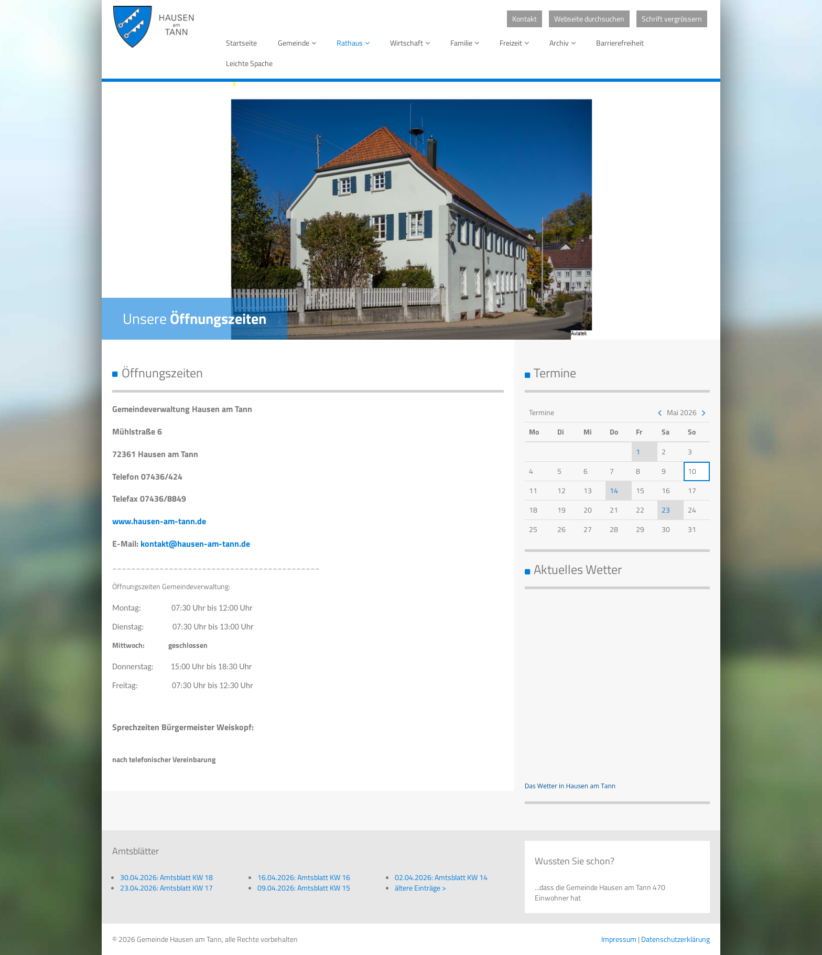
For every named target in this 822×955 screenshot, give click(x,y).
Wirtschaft (412, 42)
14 (614, 490)
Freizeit (516, 42)
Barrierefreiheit (620, 42)
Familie (466, 42)
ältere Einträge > (420, 887)
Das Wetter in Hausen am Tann (570, 786)
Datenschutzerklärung (675, 939)
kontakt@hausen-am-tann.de (195, 543)
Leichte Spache (249, 63)
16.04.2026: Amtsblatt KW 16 (303, 877)
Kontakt (524, 18)
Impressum (618, 939)
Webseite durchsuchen (589, 18)
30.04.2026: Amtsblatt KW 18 (166, 877)
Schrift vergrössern (672, 18)
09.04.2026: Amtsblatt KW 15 (303, 887)
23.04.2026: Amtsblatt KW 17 (166, 887)
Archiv (564, 42)
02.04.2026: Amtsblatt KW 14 (441, 877)
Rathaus (355, 42)
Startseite (241, 42)
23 (666, 509)
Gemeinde (299, 42)
